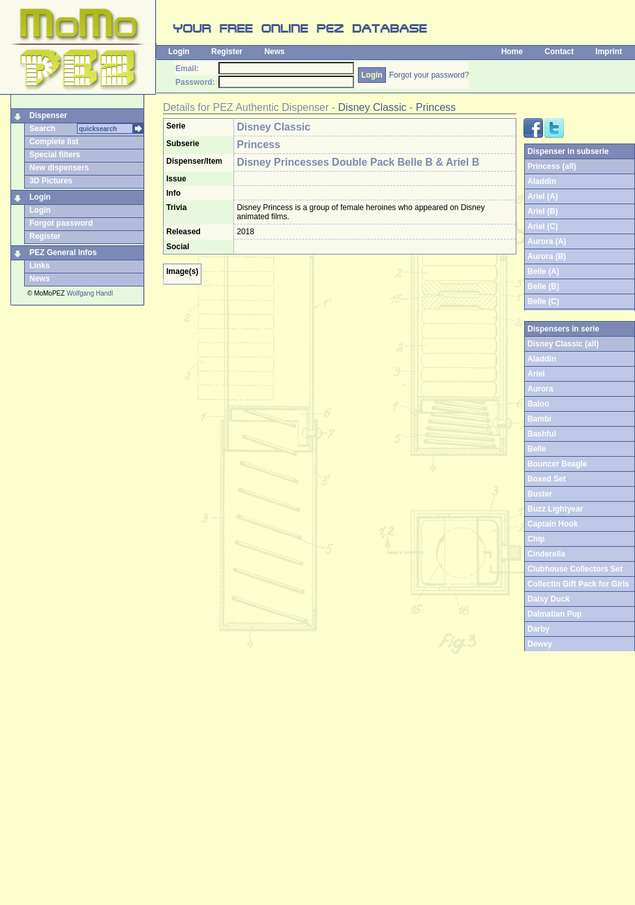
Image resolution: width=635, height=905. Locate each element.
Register (227, 51)
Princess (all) (551, 166)
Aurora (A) (546, 241)
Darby (538, 629)
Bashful (541, 433)
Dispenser (48, 115)
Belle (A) (543, 271)
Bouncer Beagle (557, 463)
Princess (436, 107)
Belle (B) (543, 286)
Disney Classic (372, 107)
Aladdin (541, 181)
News (274, 51)
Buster (539, 494)
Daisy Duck (548, 599)
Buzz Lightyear (555, 509)
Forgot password (61, 223)
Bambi (539, 418)
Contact (559, 51)
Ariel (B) (542, 211)
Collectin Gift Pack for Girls (578, 584)
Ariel (536, 373)
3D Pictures (50, 180)
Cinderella (546, 554)
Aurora (540, 388)
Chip (536, 539)
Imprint (608, 51)
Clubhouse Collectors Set (575, 569)
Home (512, 51)
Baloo (538, 403)
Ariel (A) (542, 196)
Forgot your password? (429, 75)
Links (39, 265)
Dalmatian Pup (554, 614)
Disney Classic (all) (562, 343)
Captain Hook (552, 524)
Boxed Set (546, 478)
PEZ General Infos (62, 252)
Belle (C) (543, 301)
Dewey (539, 644)
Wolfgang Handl (89, 293)
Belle (536, 448)
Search (42, 128)
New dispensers (59, 167)
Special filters (54, 154)
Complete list (53, 141)
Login (179, 51)
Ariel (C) (542, 226)
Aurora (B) (546, 256)
